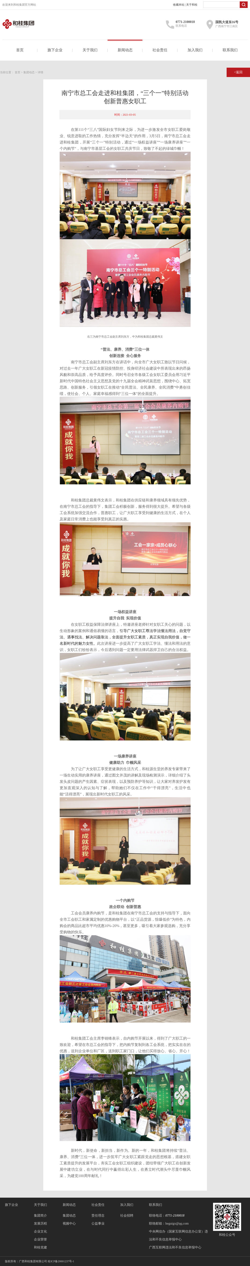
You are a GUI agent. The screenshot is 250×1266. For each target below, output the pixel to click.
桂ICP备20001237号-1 (61, 1261)
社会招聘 (126, 1215)
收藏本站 (178, 4)
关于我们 (90, 50)
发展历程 (40, 1223)
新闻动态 (125, 50)
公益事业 (98, 1223)
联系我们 (230, 50)
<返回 (238, 72)
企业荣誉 (40, 1239)
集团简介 (40, 1215)
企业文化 (40, 1231)
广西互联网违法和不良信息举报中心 (175, 1247)
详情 (40, 72)
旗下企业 (54, 50)
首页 (20, 50)
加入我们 (195, 50)
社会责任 (159, 50)
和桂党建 (40, 1247)
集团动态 (29, 72)
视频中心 (69, 1223)
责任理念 (98, 1215)
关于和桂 (191, 4)
